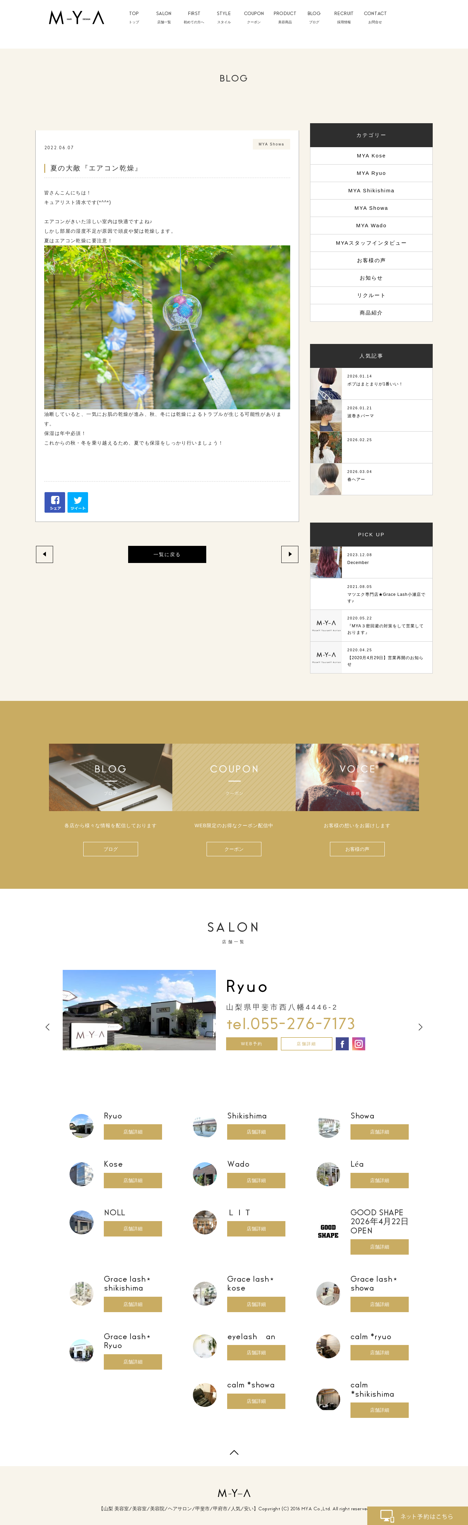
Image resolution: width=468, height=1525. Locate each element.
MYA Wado (371, 225)
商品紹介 (371, 313)
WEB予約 (251, 1043)
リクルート (371, 295)
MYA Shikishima (371, 190)
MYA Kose (371, 155)
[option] (234, 1010)
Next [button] (420, 1027)
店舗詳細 (307, 1043)
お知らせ (371, 278)
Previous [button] (47, 1027)
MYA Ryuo (371, 173)
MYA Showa (372, 208)
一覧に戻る (167, 554)
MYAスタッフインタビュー (371, 243)
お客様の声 (371, 260)
